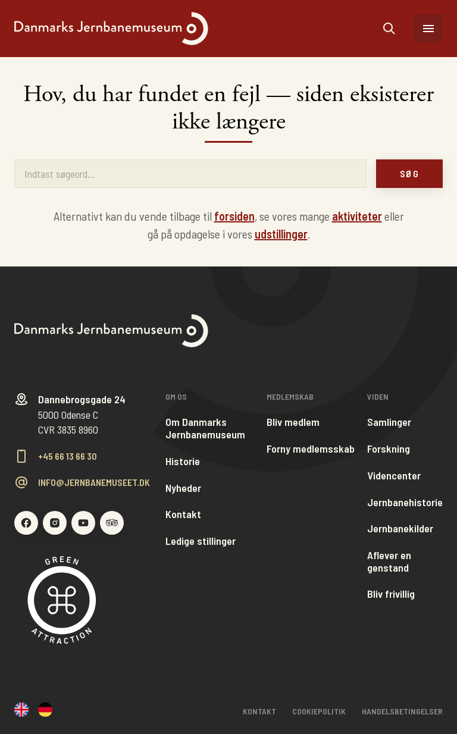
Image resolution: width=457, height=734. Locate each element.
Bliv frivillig (391, 594)
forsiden (234, 216)
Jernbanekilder (400, 528)
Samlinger (389, 422)
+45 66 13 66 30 (67, 456)
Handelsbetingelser (402, 711)
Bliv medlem (293, 422)
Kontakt (183, 514)
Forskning (388, 449)
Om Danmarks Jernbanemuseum (205, 428)
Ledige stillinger (200, 541)
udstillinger (281, 234)
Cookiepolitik (319, 711)
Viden (378, 396)
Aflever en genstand (389, 561)
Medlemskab (290, 396)
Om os (176, 396)
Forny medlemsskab (311, 449)
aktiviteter (357, 216)
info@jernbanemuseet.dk (94, 482)
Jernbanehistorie (405, 502)
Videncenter (394, 475)
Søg (409, 173)
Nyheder (183, 488)
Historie (182, 461)
